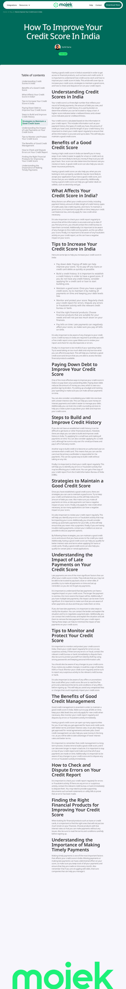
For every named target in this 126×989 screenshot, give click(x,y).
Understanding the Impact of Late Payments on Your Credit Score (34, 129)
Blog (11, 12)
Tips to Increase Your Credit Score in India (34, 102)
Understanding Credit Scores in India (31, 82)
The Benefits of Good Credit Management (34, 144)
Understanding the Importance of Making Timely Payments (32, 167)
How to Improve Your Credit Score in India (28, 12)
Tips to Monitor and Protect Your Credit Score (34, 137)
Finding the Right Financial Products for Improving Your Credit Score (34, 158)
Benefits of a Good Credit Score (33, 89)
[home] (63, 5)
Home (5, 12)
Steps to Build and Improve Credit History (34, 115)
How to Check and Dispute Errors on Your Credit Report (35, 151)
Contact (99, 5)
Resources (23, 5)
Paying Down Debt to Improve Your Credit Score (34, 108)
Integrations (12, 5)
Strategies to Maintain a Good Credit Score (34, 122)
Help (91, 5)
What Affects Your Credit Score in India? (33, 95)
